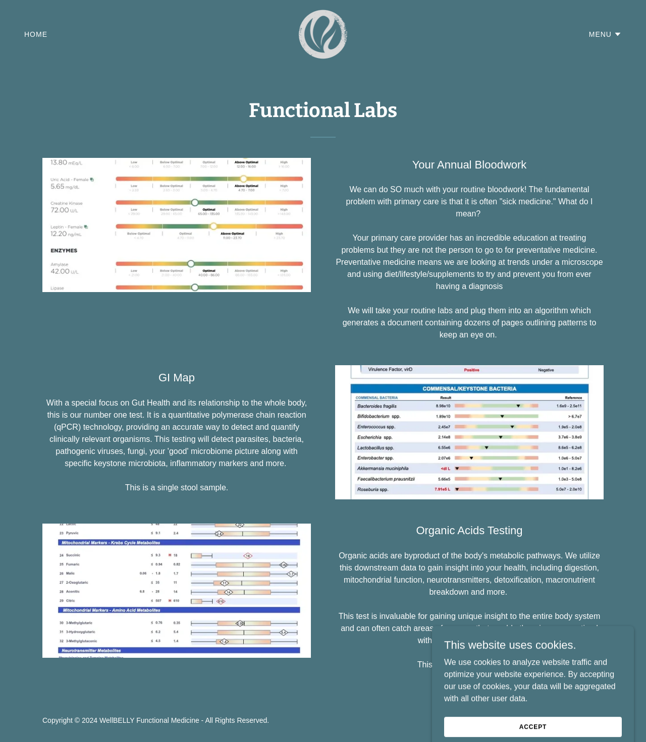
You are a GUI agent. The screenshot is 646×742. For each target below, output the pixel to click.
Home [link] (35, 34)
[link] (323, 33)
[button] (605, 34)
